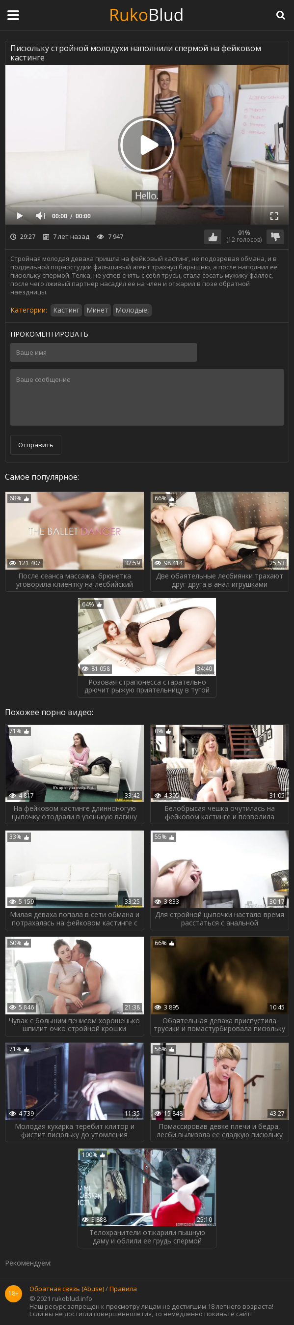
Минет (97, 310)
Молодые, (132, 310)
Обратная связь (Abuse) (66, 1289)
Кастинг (66, 310)
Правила (123, 1289)
